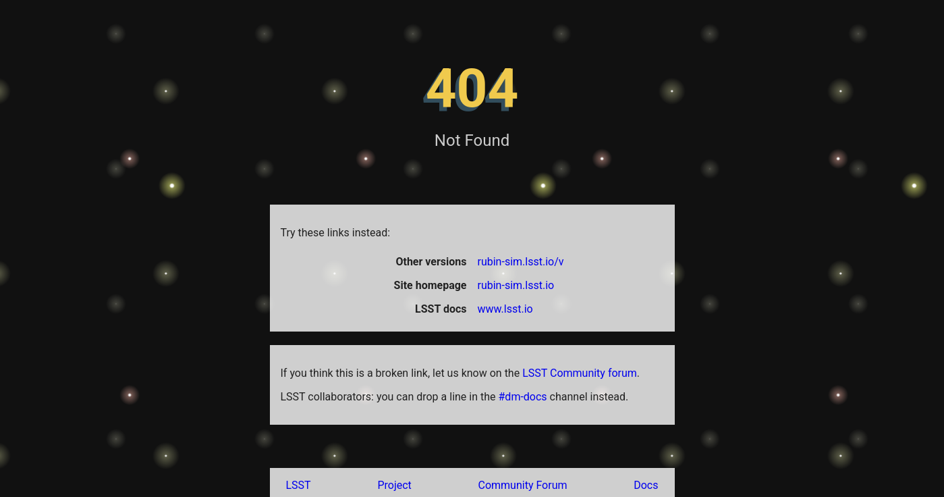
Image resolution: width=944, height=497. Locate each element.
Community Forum (522, 485)
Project (394, 485)
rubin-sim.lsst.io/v (521, 261)
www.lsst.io (505, 309)
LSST (298, 485)
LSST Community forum (579, 373)
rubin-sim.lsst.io (516, 285)
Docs (646, 485)
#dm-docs (523, 396)
